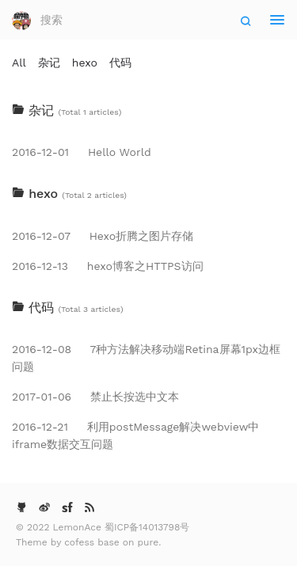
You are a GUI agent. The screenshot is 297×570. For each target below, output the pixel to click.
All (19, 62)
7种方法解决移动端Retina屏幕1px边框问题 (146, 358)
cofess (80, 542)
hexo (84, 62)
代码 (120, 62)
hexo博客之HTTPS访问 (108, 266)
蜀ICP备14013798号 (147, 527)
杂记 (49, 62)
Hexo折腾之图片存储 (102, 236)
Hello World (81, 152)
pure (148, 542)
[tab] (148, 111)
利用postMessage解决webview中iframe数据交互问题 (135, 435)
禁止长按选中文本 (95, 396)
